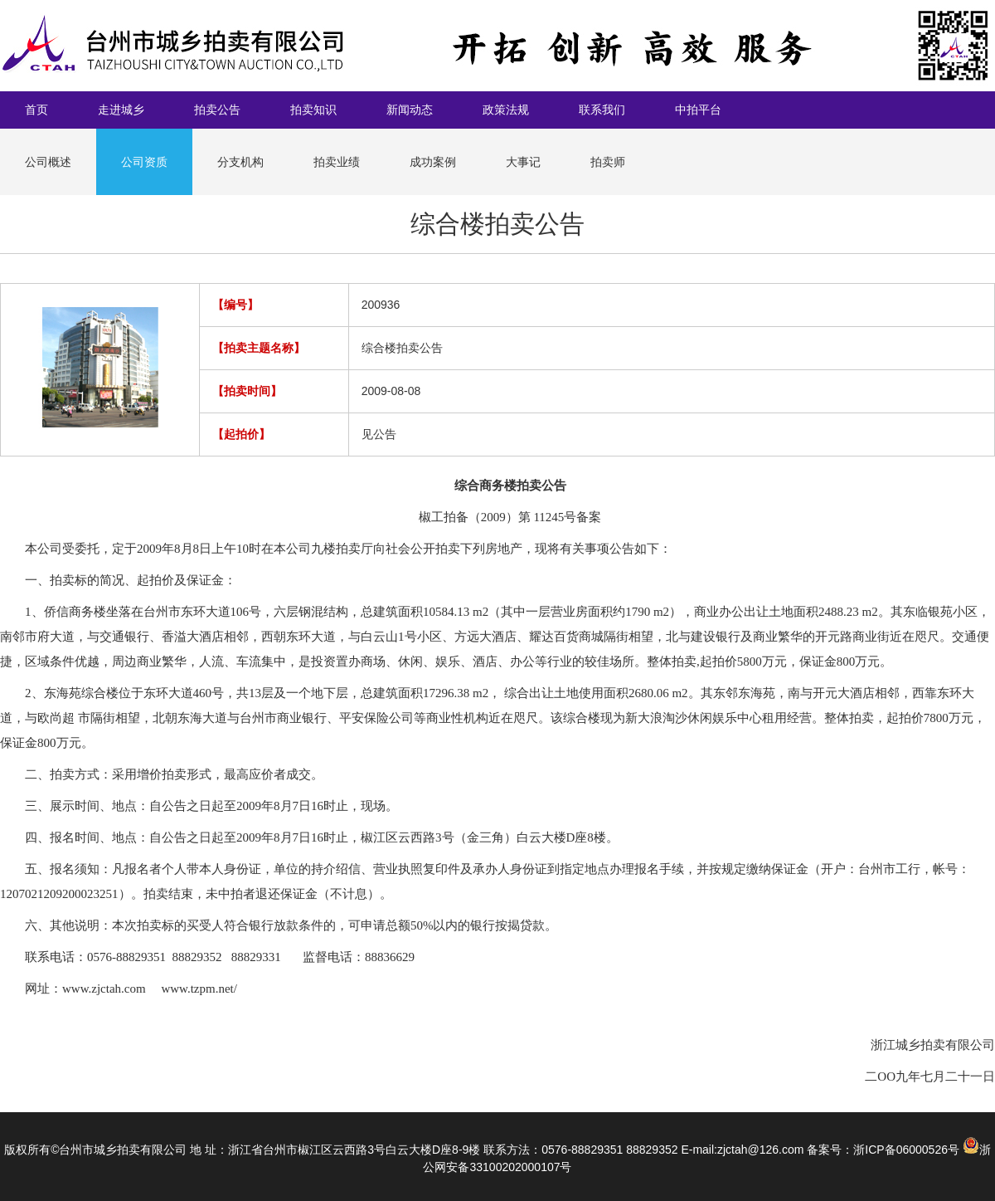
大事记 (523, 161)
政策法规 (506, 110)
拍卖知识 (313, 110)
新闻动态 (409, 110)
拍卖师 (607, 161)
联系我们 (602, 110)
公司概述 (48, 161)
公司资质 (144, 161)
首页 (36, 110)
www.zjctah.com (104, 988)
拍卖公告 (217, 110)
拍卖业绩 (336, 161)
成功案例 (433, 161)
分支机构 (240, 161)
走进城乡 (121, 110)
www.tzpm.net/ (199, 988)
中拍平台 (698, 110)
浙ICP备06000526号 (906, 1149)
